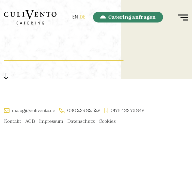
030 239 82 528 (83, 110)
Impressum (51, 121)
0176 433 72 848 (127, 110)
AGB (30, 121)
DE (83, 17)
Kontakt (12, 121)
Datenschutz (81, 121)
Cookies (107, 121)
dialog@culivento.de (33, 110)
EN (75, 17)
